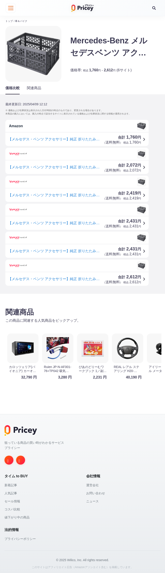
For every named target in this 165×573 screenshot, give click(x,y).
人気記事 (10, 491)
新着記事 (10, 483)
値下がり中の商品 (17, 516)
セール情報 (12, 499)
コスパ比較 (12, 508)
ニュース (92, 499)
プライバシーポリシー (20, 537)
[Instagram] (8, 458)
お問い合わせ (95, 491)
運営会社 (92, 483)
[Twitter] (20, 458)
